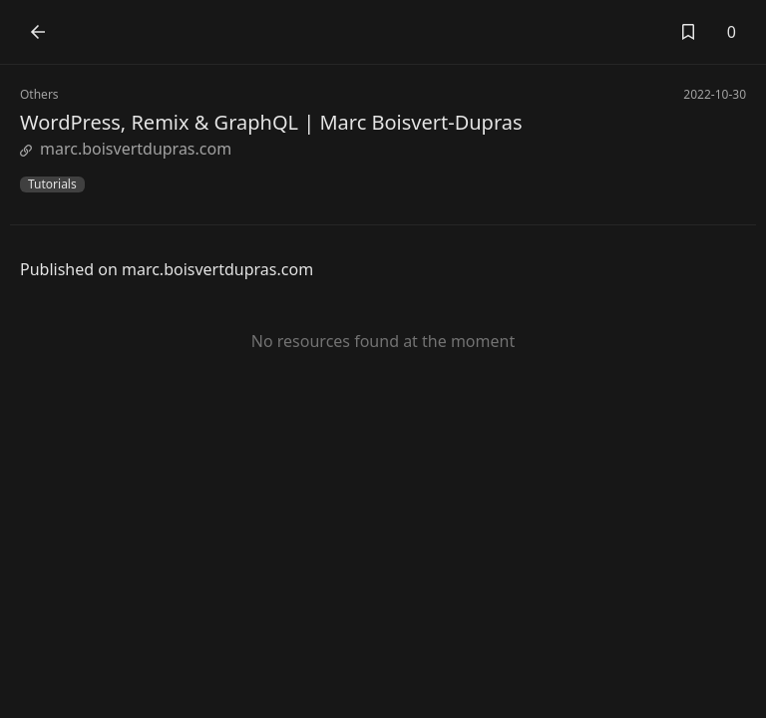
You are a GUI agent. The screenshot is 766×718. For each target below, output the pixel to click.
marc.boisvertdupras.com (125, 149)
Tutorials (52, 184)
